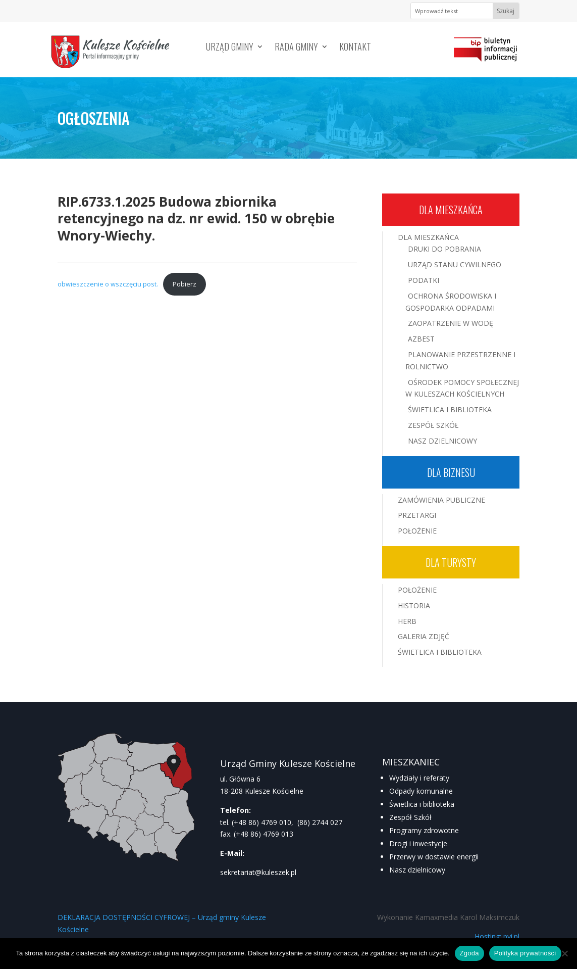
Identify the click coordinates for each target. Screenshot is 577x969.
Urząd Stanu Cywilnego (454, 264)
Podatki (423, 280)
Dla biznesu (451, 472)
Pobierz (184, 283)
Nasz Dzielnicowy (442, 441)
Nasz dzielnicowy (417, 870)
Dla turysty (451, 562)
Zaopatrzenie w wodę (450, 323)
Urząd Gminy (229, 48)
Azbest (421, 339)
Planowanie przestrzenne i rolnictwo (460, 360)
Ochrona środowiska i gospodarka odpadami (450, 302)
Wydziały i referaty (419, 778)
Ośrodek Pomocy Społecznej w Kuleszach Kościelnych (462, 388)
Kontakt (355, 48)
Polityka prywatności (525, 953)
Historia (414, 605)
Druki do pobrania (444, 249)
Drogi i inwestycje (418, 843)
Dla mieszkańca (451, 209)
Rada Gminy (296, 48)
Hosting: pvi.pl (497, 936)
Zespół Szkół (433, 425)
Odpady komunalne (421, 791)
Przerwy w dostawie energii (434, 856)
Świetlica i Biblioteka (450, 409)
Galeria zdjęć (423, 636)
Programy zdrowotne (424, 830)
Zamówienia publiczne (441, 500)
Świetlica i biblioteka (421, 804)
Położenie (417, 531)
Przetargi (417, 515)
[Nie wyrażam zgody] (564, 953)
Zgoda (469, 953)
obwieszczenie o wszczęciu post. (108, 283)
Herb (407, 621)
